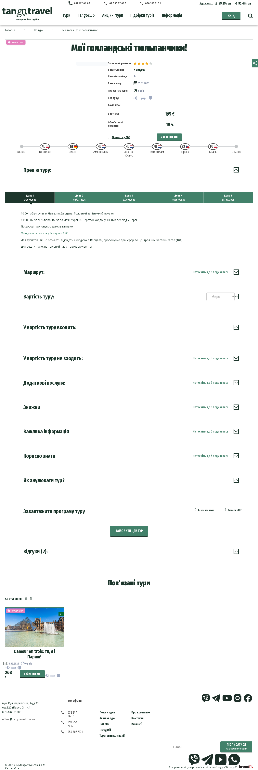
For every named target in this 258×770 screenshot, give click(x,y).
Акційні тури (107, 715)
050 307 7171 (75, 721)
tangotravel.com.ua (31, 761)
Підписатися (236, 743)
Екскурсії (105, 727)
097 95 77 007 (118, 3)
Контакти (137, 715)
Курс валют (206, 3)
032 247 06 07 (84, 3)
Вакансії (136, 721)
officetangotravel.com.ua (20, 716)
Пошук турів (107, 709)
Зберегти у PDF (119, 133)
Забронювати (169, 132)
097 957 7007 (76, 715)
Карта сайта (12, 765)
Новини (104, 721)
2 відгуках (139, 66)
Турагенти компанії (112, 733)
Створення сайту (179, 764)
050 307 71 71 (151, 3)
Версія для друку (197, 507)
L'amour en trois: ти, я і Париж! (34, 651)
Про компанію (140, 709)
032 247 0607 (76, 709)
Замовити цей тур (129, 528)
